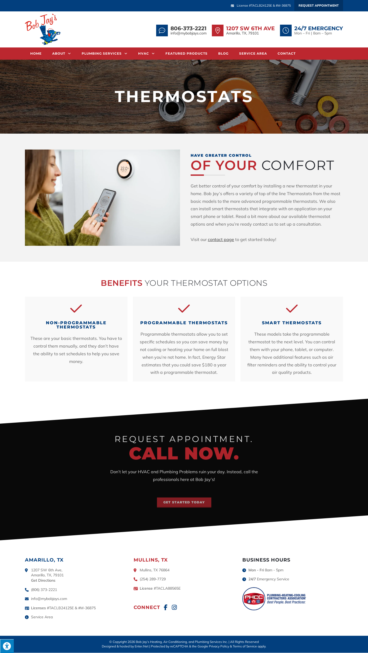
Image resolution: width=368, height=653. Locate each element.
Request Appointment (319, 5)
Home (36, 53)
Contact (287, 53)
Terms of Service (245, 646)
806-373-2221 (188, 28)
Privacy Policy (219, 646)
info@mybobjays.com (188, 33)
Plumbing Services (105, 53)
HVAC (146, 53)
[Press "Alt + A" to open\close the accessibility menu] (7, 646)
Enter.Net (141, 646)
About (61, 53)
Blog (223, 53)
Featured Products (186, 53)
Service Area (253, 53)
